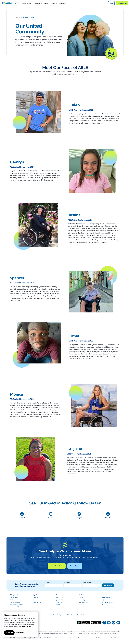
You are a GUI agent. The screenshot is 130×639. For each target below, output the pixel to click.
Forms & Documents (107, 602)
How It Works (59, 597)
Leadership (82, 600)
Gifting (58, 604)
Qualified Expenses (61, 600)
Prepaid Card (59, 602)
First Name (48, 582)
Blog (103, 604)
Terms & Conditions (69, 615)
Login (111, 3)
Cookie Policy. (26, 626)
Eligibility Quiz (37, 597)
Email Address (87, 582)
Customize (20, 633)
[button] (27, 3)
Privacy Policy (57, 615)
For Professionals (15, 602)
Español (48, 615)
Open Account (122, 3)
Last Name (67, 582)
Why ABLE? (82, 597)
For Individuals (14, 597)
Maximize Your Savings (16, 604)
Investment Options (15, 607)
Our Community (83, 602)
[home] (10, 3)
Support (104, 607)
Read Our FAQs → (57, 566)
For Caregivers (14, 600)
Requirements (37, 600)
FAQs (103, 600)
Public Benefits (37, 602)
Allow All (9, 633)
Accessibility (80, 615)
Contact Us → (74, 566)
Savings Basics (106, 597)
